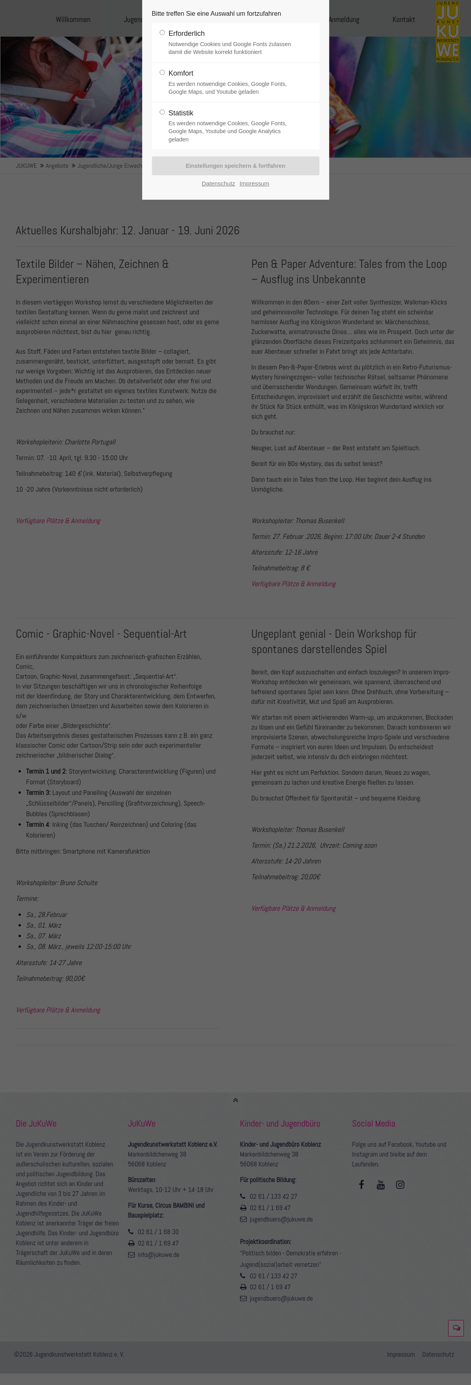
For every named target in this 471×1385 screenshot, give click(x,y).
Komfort (232, 82)
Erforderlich (232, 43)
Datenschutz (218, 183)
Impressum (255, 183)
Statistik (232, 126)
